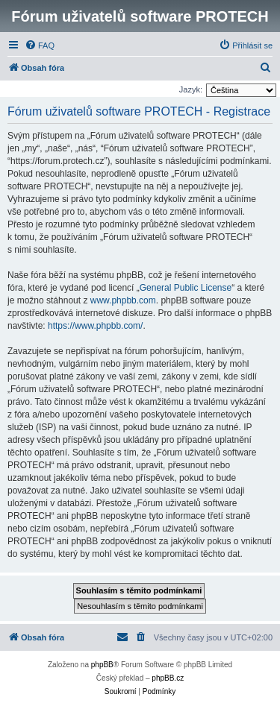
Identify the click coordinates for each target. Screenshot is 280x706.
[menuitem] (40, 45)
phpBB (102, 665)
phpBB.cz (168, 678)
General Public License (185, 288)
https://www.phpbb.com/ (95, 326)
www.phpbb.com (123, 300)
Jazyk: (190, 89)
